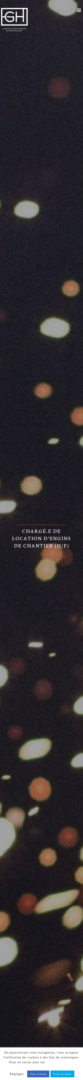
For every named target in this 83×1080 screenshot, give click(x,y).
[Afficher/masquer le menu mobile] (79, 10)
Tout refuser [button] (38, 1074)
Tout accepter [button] (62, 1074)
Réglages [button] (17, 1074)
